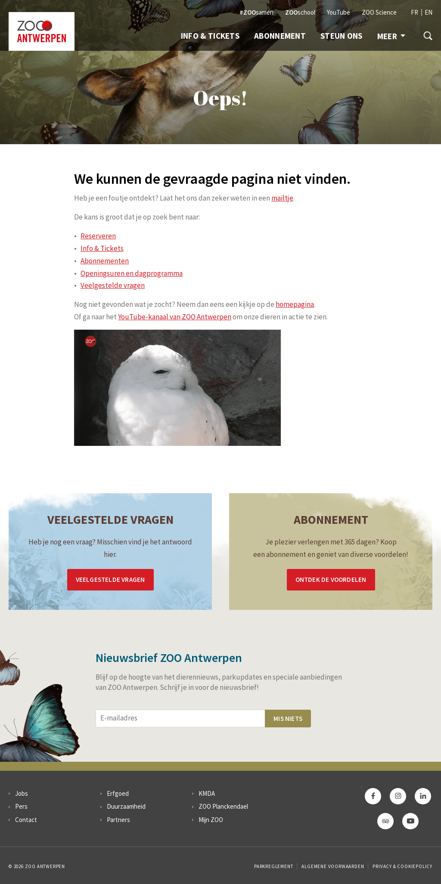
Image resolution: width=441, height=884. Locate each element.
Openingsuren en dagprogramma (132, 273)
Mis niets (287, 718)
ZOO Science (379, 12)
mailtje (282, 198)
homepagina (295, 304)
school (300, 12)
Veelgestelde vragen (113, 285)
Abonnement (280, 36)
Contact (26, 820)
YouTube (338, 12)
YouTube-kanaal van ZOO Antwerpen (174, 316)
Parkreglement (273, 866)
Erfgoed (118, 793)
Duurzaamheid (126, 806)
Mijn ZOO (211, 820)
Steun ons (341, 36)
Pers (21, 806)
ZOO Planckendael (223, 806)
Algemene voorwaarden (332, 866)
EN (428, 12)
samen (256, 12)
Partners (118, 820)
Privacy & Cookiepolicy (402, 866)
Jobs (21, 793)
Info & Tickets (210, 36)
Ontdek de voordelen (330, 579)
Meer (391, 36)
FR (414, 12)
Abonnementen (105, 261)
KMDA (207, 793)
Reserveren (98, 236)
